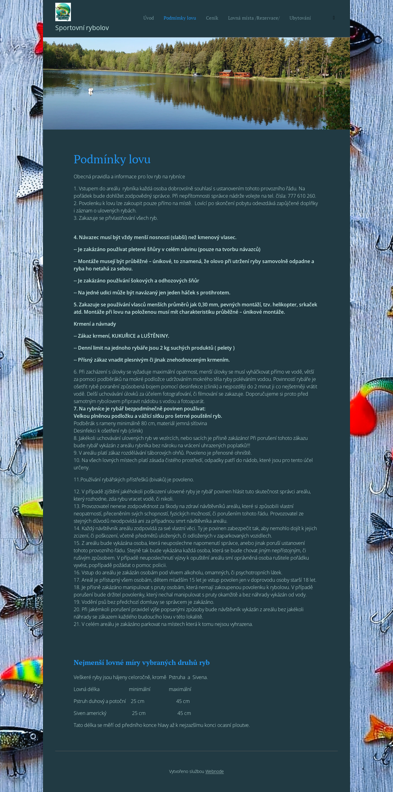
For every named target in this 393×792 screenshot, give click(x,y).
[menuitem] (270, 18)
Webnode (214, 771)
